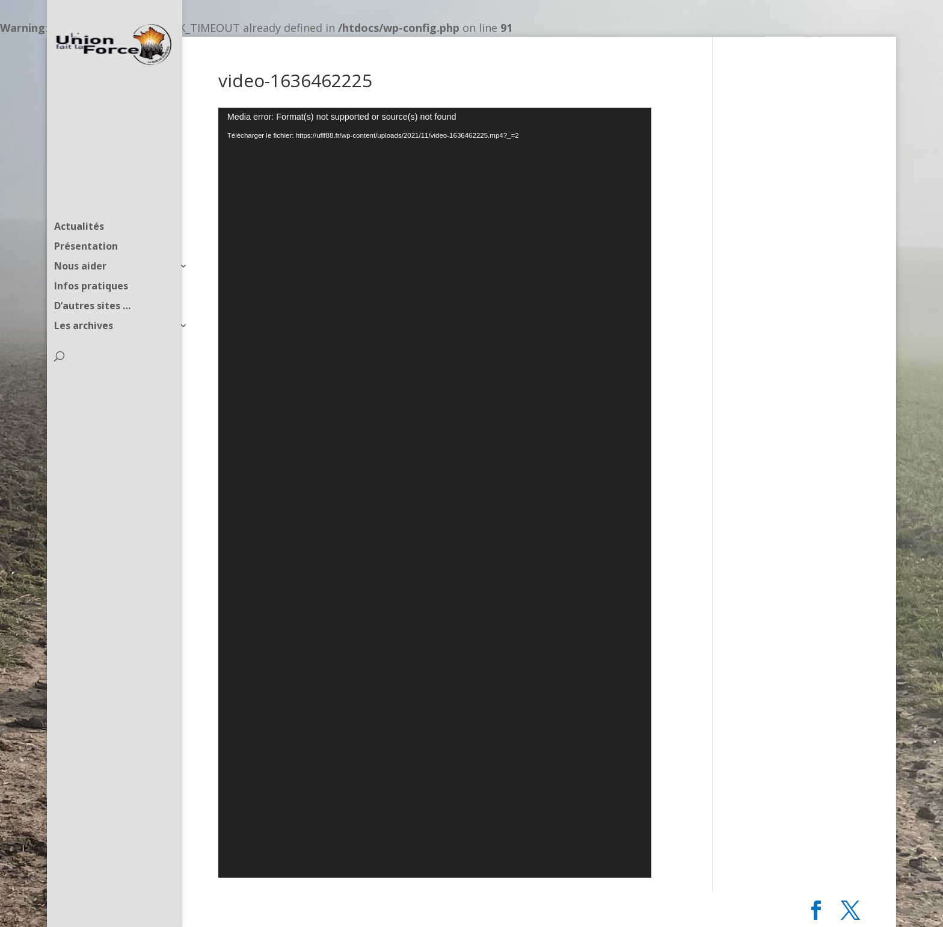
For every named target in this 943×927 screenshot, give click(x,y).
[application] (434, 493)
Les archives (83, 303)
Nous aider (80, 243)
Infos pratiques (91, 263)
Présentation (86, 223)
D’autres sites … (92, 283)
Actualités (79, 204)
